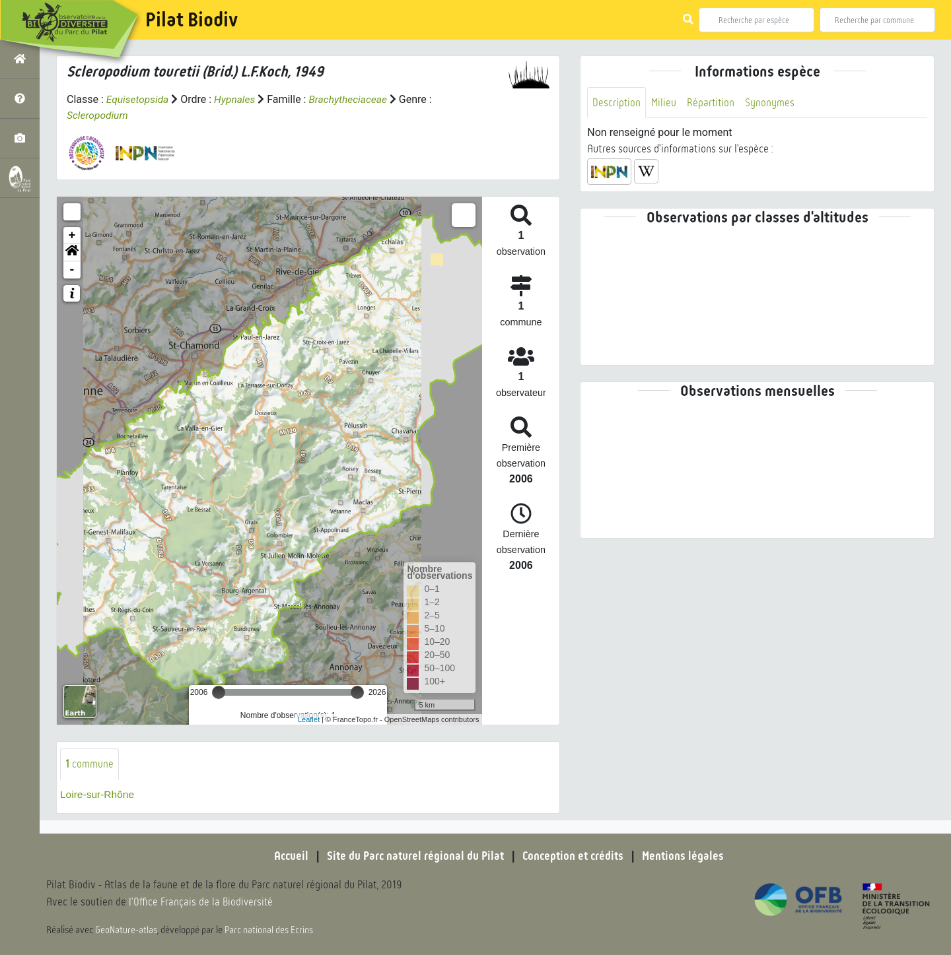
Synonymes (771, 102)
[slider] (218, 692)
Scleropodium (98, 115)
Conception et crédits (574, 856)
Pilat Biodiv (191, 20)
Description (616, 102)
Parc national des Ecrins (269, 930)
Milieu (664, 102)
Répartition (711, 102)
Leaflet (309, 719)
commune (89, 764)
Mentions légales (686, 856)
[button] (72, 252)
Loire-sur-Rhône (98, 794)
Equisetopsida (138, 99)
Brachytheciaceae (352, 99)
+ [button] (72, 236)
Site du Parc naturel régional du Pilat (413, 856)
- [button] (72, 270)
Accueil (287, 856)
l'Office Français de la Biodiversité (202, 902)
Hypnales (237, 99)
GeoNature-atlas (126, 930)
